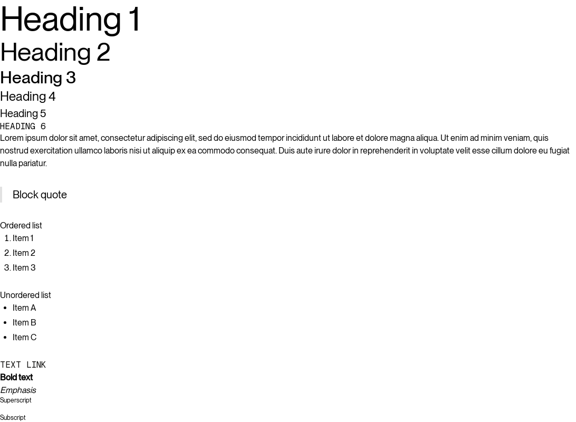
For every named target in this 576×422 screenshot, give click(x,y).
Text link (23, 365)
